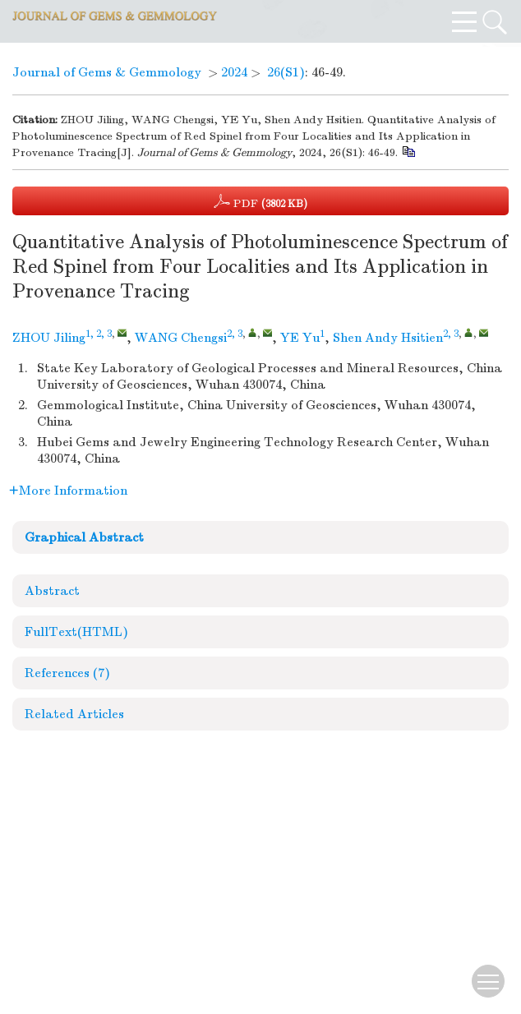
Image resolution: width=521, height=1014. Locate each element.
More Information (68, 490)
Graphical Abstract (84, 537)
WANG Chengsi (181, 337)
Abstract (52, 590)
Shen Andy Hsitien (388, 337)
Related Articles (74, 714)
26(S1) (286, 72)
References (67, 673)
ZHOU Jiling (48, 337)
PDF (260, 201)
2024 (234, 72)
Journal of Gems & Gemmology (106, 72)
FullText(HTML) (76, 632)
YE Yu (300, 337)
